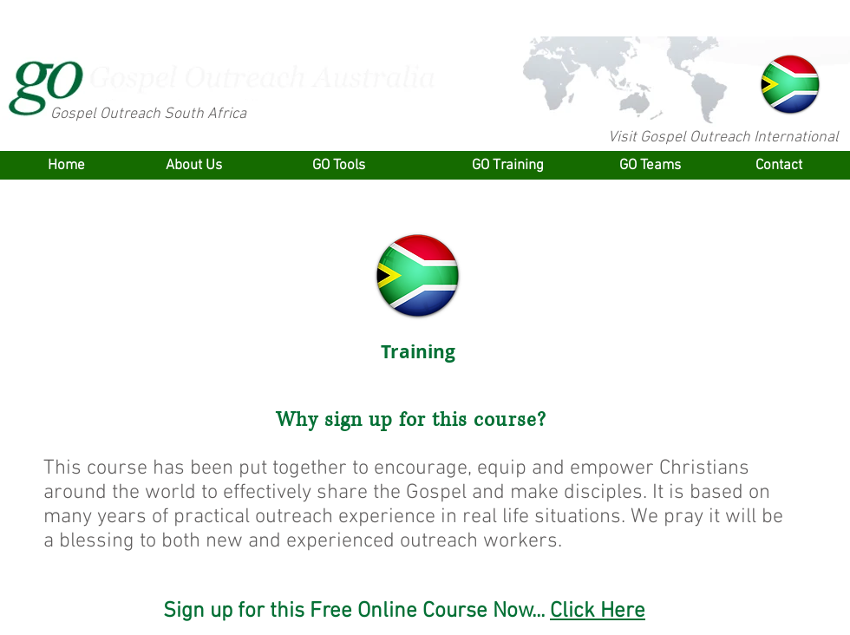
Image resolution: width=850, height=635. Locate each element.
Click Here (597, 612)
